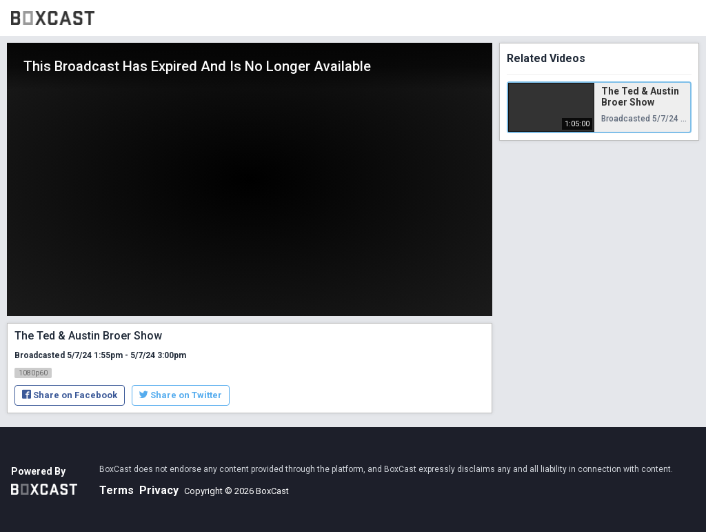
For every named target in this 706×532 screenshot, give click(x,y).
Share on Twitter (180, 395)
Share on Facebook (69, 395)
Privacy (159, 490)
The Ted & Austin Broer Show (640, 97)
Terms (116, 490)
